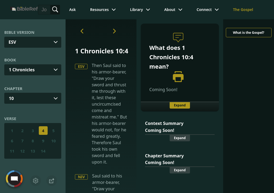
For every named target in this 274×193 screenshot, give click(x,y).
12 (22, 151)
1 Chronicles (22, 70)
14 (43, 151)
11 (12, 151)
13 (33, 151)
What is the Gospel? (248, 32)
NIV (81, 176)
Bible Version (19, 32)
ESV (81, 66)
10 (11, 98)
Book (10, 59)
